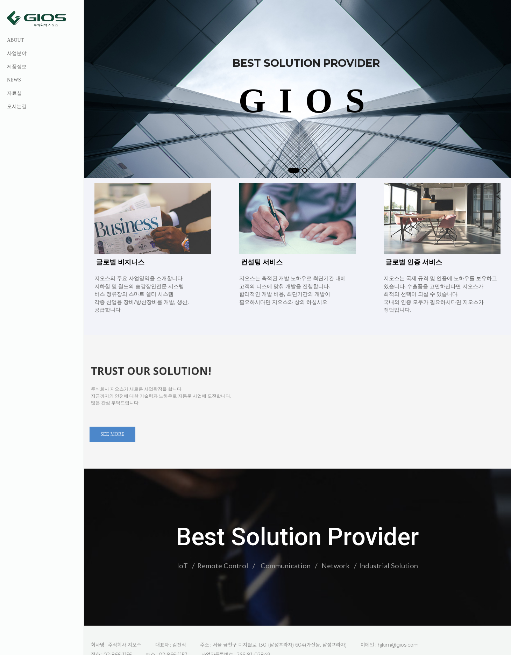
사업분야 (17, 53)
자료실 (14, 93)
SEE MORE (112, 429)
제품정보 (17, 66)
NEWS (14, 80)
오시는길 (17, 106)
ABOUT (15, 40)
